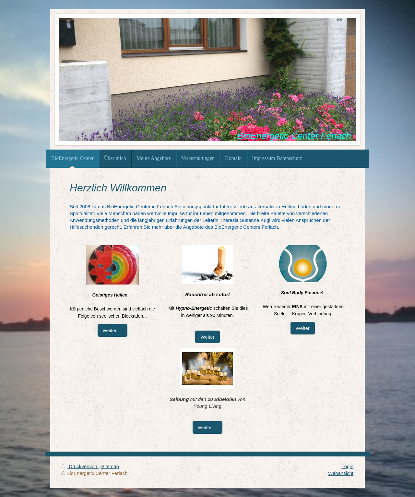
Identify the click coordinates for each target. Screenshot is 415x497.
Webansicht (340, 473)
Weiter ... (112, 330)
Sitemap (110, 466)
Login (347, 466)
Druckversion (80, 466)
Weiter (207, 337)
